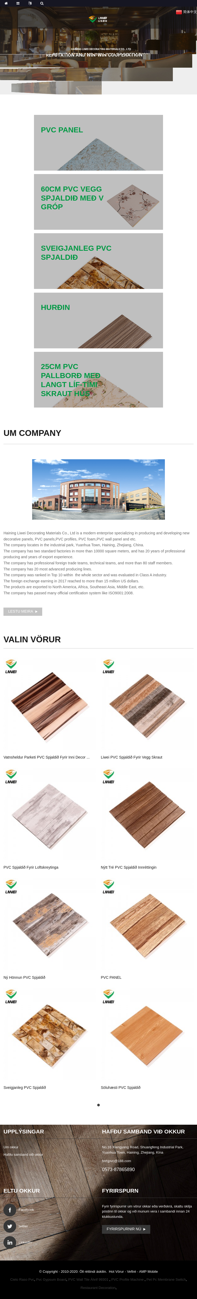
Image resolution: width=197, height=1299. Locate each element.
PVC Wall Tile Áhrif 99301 (88, 1279)
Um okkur (10, 1147)
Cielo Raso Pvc (22, 1279)
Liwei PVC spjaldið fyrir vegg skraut (131, 757)
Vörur (32, 639)
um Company (32, 433)
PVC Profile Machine (127, 1279)
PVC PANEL (111, 977)
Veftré (132, 1272)
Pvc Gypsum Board (51, 1279)
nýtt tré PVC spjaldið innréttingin (129, 867)
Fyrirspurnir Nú (124, 1229)
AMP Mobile (148, 1272)
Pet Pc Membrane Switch (166, 1279)
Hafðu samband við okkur (23, 1155)
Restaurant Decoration (97, 1288)
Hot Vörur (117, 1272)
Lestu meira (20, 611)
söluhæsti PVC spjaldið (120, 1087)
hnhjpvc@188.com (116, 1161)
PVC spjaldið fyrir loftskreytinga (30, 867)
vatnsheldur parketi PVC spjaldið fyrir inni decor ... (46, 757)
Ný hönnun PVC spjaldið (24, 977)
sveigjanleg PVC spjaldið (24, 1087)
